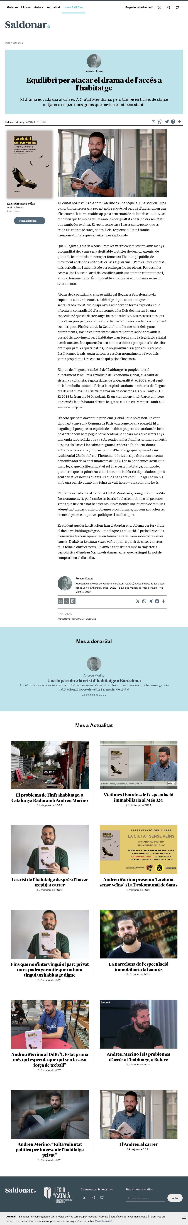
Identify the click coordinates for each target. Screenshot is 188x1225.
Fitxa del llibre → (29, 220)
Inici (7, 42)
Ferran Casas (78, 618)
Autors (38, 7)
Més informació (103, 1221)
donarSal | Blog (73, 7)
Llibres (26, 7)
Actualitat (53, 7)
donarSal (18, 42)
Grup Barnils (91, 618)
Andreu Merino (64, 618)
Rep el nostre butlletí (139, 7)
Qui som (12, 7)
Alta (175, 1198)
